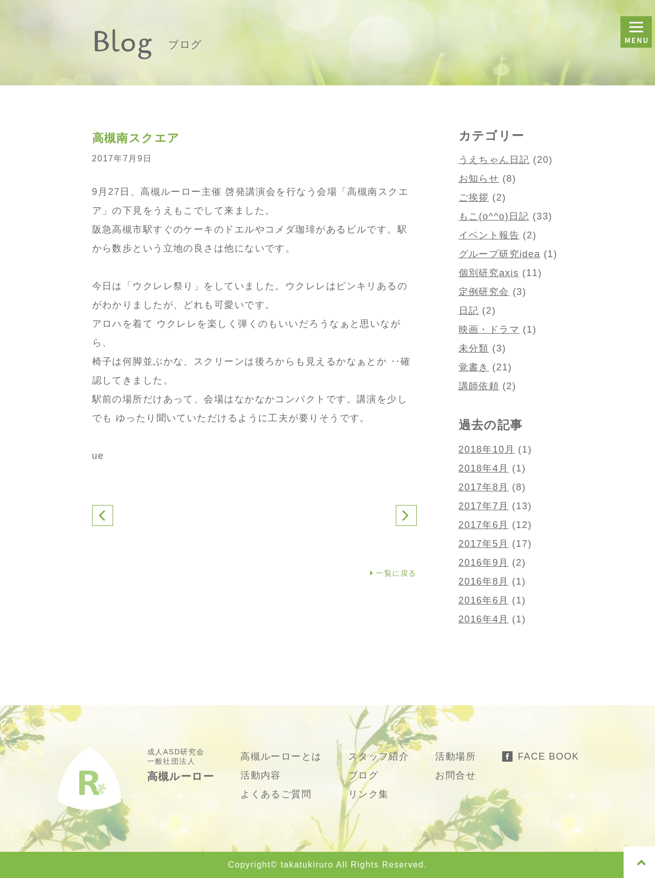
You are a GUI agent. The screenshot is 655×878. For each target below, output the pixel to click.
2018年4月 (484, 468)
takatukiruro (307, 864)
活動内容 (260, 775)
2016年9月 (484, 562)
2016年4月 (484, 619)
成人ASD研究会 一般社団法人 (181, 765)
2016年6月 (484, 600)
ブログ (363, 775)
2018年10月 (487, 449)
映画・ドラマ (489, 329)
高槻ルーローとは (281, 756)
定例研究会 (484, 292)
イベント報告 (489, 235)
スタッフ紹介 (378, 756)
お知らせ (479, 178)
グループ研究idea (499, 254)
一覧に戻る (393, 573)
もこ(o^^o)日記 (494, 216)
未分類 (474, 348)
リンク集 (368, 794)
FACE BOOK (548, 756)
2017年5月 (484, 544)
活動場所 (455, 756)
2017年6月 (484, 525)
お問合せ (455, 775)
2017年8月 (484, 487)
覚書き (474, 367)
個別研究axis (489, 273)
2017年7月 (484, 506)
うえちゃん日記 (494, 160)
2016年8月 (484, 581)
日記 (469, 310)
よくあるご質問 (276, 794)
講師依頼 (479, 386)
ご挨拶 (474, 197)
